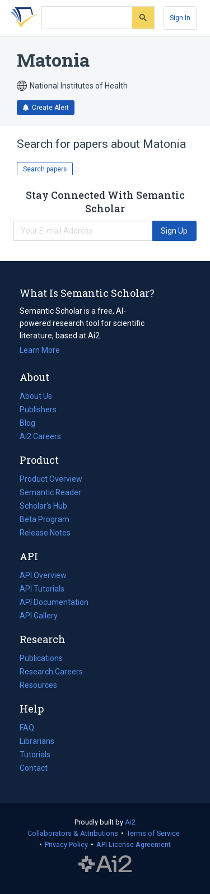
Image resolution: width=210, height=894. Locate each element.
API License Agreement (133, 844)
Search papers (45, 169)
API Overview (43, 575)
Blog (32, 423)
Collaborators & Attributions (72, 833)
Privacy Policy (66, 844)
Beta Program (44, 519)
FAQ (27, 727)
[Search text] (87, 18)
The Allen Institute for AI (105, 864)
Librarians (37, 741)
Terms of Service (153, 833)
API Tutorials (42, 588)
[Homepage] (22, 18)
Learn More (40, 350)
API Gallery (39, 615)
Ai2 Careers (40, 436)
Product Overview (51, 478)
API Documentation (54, 602)
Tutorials (35, 754)
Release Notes (45, 532)
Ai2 (130, 822)
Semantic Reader (50, 492)
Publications (41, 658)
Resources (38, 685)
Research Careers (51, 671)
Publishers (38, 409)
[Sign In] (180, 18)
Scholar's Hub (43, 505)
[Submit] (143, 18)
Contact (34, 767)
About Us (36, 396)
